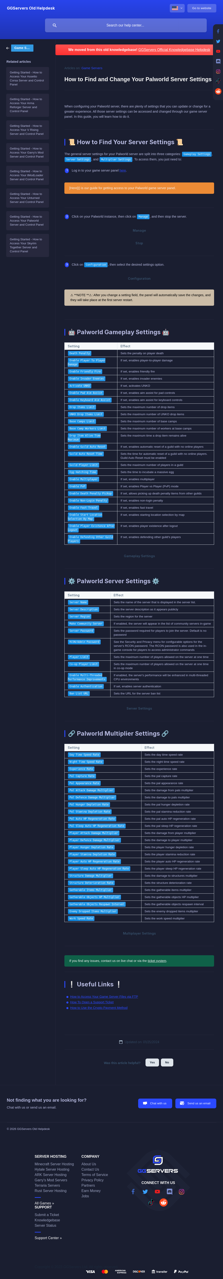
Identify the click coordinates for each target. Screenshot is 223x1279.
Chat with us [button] (158, 1103)
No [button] (167, 1062)
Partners (88, 1185)
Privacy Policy (93, 1180)
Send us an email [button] (198, 1103)
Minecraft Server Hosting (54, 1164)
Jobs (85, 1196)
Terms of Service (95, 1175)
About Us (89, 1164)
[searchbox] (126, 25)
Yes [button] (152, 1062)
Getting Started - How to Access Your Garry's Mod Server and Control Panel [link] (27, 152)
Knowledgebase (47, 1220)
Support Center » (48, 1238)
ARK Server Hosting (51, 1175)
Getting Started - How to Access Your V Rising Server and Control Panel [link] (27, 130)
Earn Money (91, 1191)
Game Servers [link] (92, 68)
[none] (31, 8)
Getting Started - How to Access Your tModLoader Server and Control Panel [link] (27, 175)
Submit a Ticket (47, 1215)
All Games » (44, 1203)
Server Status (45, 1225)
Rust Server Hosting (51, 1191)
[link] (19, 48)
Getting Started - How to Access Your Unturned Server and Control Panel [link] (27, 198)
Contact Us (90, 1169)
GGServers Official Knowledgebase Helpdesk (174, 50)
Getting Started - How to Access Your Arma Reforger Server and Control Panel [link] (26, 105)
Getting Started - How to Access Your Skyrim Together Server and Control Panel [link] (26, 245)
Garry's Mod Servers (51, 1180)
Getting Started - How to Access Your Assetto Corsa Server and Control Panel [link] (27, 78)
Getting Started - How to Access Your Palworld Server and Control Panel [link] (27, 220)
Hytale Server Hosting (52, 1169)
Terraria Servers (47, 1185)
